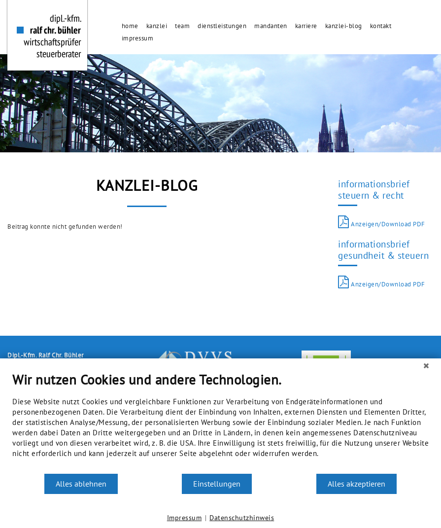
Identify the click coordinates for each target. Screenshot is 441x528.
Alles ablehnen (81, 484)
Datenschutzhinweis (241, 517)
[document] (220, 422)
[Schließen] (426, 365)
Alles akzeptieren (356, 484)
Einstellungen (216, 484)
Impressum (184, 517)
